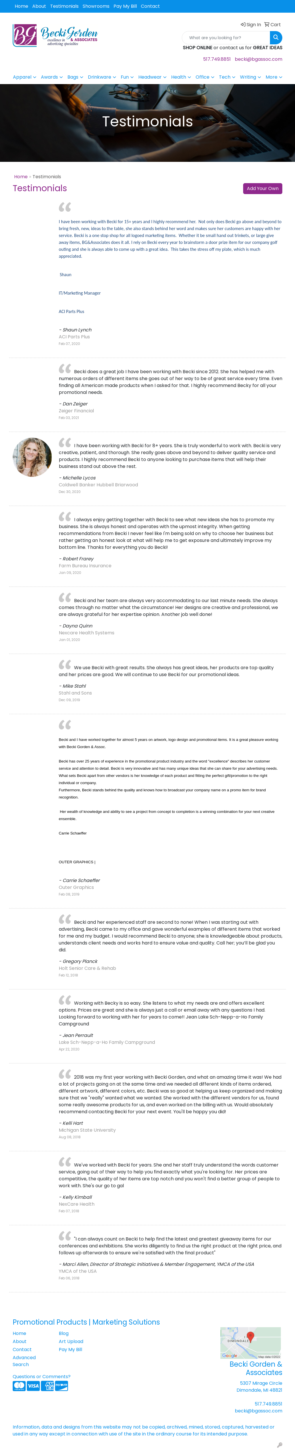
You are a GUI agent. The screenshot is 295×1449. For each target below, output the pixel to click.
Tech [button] (224, 77)
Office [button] (202, 77)
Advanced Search (24, 1361)
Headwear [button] (150, 77)
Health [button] (178, 77)
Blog (64, 1333)
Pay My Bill (125, 6)
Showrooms (96, 6)
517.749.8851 (217, 59)
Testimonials (64, 6)
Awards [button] (49, 77)
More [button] (271, 77)
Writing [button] (248, 77)
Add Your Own (263, 188)
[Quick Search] (226, 37)
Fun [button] (125, 77)
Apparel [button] (22, 77)
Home (21, 6)
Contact (150, 6)
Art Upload (71, 1341)
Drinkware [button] (99, 77)
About (39, 6)
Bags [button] (72, 77)
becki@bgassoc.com (258, 59)
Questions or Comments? (42, 1376)
